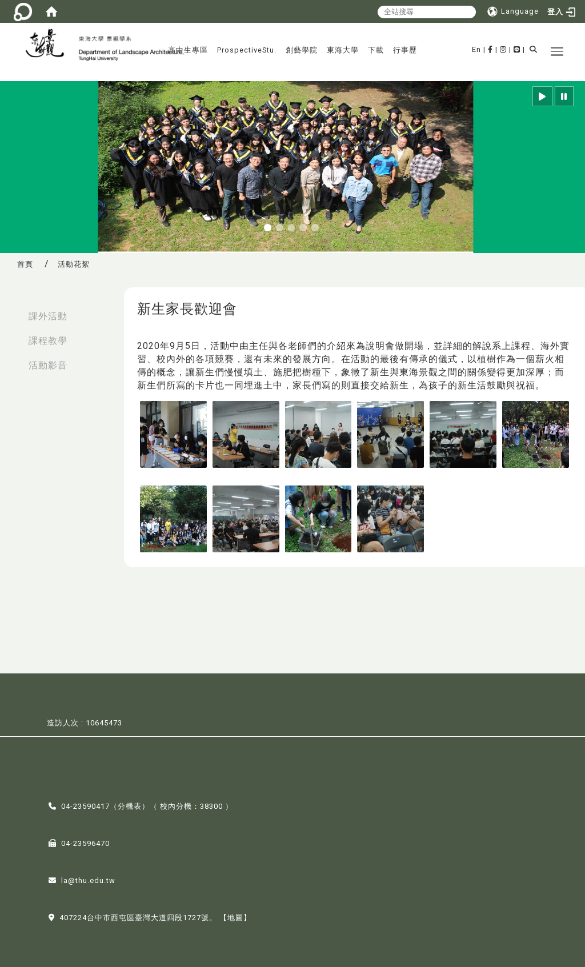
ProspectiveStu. (247, 50)
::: (12, 310)
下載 (376, 50)
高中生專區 (188, 50)
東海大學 (343, 50)
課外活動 (48, 316)
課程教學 (48, 340)
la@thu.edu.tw (88, 879)
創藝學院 (302, 50)
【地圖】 (235, 916)
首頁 (25, 264)
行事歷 (405, 50)
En (476, 49)
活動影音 (48, 365)
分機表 (130, 805)
